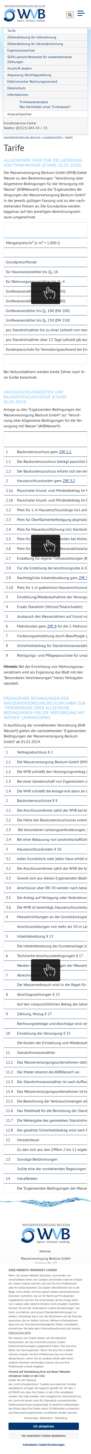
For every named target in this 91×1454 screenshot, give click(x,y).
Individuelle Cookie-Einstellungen (44, 1444)
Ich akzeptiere (43, 1426)
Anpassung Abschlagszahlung (29, 75)
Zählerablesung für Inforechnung (31, 37)
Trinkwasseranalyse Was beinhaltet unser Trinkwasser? (45, 104)
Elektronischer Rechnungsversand (32, 81)
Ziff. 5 (83, 577)
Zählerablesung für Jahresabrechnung (35, 44)
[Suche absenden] (70, 14)
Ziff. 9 (52, 626)
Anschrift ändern (19, 68)
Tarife (11, 30)
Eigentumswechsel (21, 50)
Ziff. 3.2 (69, 480)
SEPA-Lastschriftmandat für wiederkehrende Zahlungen (39, 59)
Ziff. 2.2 (65, 451)
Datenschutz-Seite (19, 1332)
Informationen (17, 94)
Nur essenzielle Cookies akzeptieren (44, 1435)
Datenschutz (16, 88)
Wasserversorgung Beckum (22, 137)
